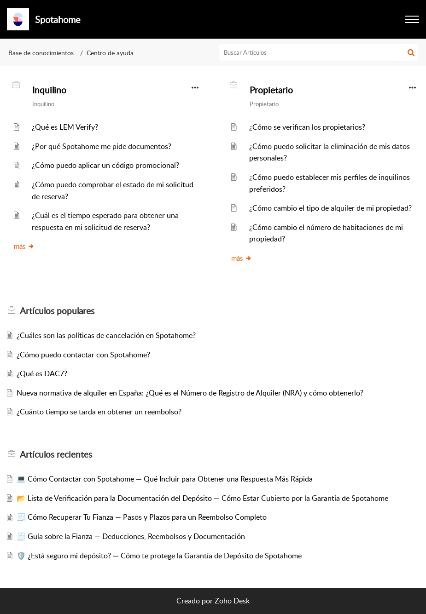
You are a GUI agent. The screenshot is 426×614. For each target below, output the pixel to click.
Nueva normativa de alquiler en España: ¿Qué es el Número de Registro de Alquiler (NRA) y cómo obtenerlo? (190, 393)
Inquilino (49, 90)
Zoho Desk (232, 601)
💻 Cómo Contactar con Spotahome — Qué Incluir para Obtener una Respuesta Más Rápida (165, 479)
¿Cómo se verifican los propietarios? (307, 127)
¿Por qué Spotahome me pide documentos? (101, 146)
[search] (319, 52)
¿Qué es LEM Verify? (65, 127)
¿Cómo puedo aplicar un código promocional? (105, 165)
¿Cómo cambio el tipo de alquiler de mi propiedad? (330, 208)
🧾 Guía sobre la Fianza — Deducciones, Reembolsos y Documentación (131, 536)
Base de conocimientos (41, 52)
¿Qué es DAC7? (42, 373)
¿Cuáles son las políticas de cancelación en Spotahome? (106, 335)
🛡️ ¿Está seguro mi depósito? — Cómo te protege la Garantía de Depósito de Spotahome (159, 556)
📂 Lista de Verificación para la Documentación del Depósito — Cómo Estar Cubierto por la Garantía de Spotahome (202, 498)
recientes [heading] (56, 454)
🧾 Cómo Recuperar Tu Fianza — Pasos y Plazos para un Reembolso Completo (142, 517)
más (24, 246)
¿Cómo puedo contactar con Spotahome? (83, 355)
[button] (412, 19)
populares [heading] (57, 311)
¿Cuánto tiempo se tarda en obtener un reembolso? (99, 412)
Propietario (271, 90)
